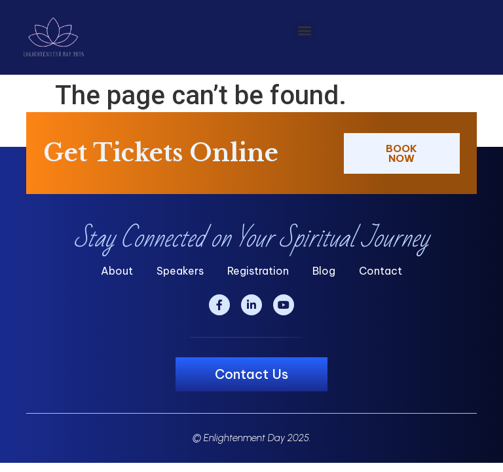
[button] (305, 30)
